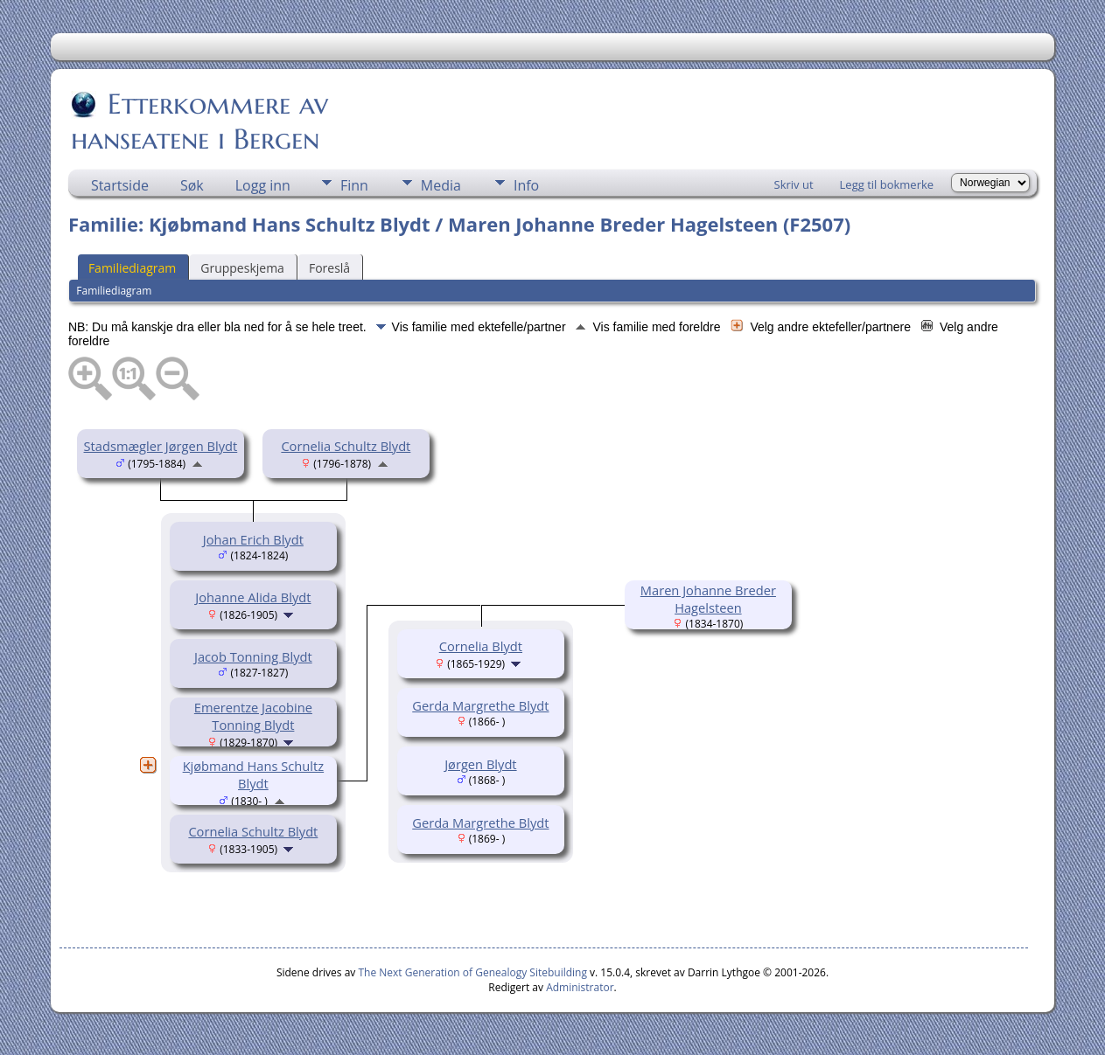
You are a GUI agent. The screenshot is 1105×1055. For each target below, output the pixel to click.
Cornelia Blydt (480, 646)
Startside (120, 185)
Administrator (579, 987)
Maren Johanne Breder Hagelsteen (708, 598)
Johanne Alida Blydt (253, 597)
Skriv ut (794, 184)
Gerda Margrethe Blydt (480, 705)
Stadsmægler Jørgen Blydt (161, 446)
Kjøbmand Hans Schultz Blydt (254, 774)
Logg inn (262, 185)
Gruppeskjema (242, 268)
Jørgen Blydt (480, 764)
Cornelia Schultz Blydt (345, 446)
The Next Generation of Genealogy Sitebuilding (472, 972)
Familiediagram (132, 268)
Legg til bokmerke (887, 184)
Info (526, 185)
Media (441, 185)
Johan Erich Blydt (253, 539)
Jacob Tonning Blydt (253, 656)
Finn (354, 185)
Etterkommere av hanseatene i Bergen (199, 121)
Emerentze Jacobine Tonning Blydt (253, 715)
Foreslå (329, 268)
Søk (192, 185)
